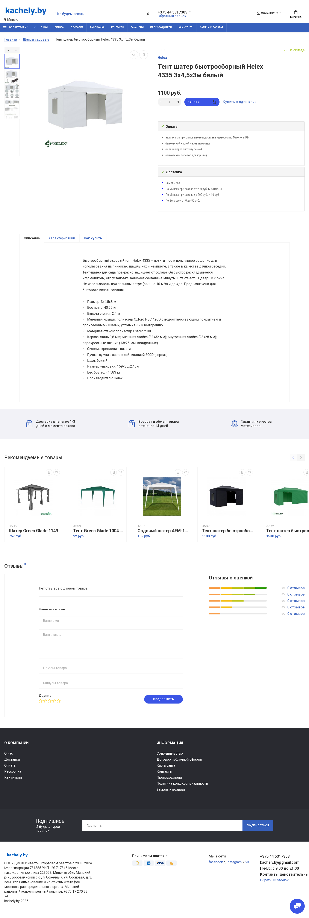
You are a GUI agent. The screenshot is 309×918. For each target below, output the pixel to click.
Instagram (234, 862)
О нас (44, 27)
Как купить (186, 27)
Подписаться (258, 825)
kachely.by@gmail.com (279, 862)
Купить (202, 102)
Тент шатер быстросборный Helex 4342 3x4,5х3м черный (227, 530)
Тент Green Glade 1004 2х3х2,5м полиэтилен (98, 530)
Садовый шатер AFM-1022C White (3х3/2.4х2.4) (163, 530)
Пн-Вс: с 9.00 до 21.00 (279, 868)
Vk (247, 862)
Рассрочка (97, 27)
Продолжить (163, 699)
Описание (32, 238)
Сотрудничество (170, 753)
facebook (216, 862)
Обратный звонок (172, 16)
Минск (11, 19)
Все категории (15, 27)
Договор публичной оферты (179, 759)
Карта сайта (166, 765)
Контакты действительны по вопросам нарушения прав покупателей (282, 874)
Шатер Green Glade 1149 (33, 530)
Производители (161, 27)
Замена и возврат (211, 27)
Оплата (59, 27)
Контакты (117, 27)
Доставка (76, 27)
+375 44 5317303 (172, 12)
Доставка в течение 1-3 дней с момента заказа (50, 423)
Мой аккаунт (267, 13)
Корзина (295, 14)
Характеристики (61, 238)
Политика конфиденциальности (182, 783)
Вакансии (137, 27)
